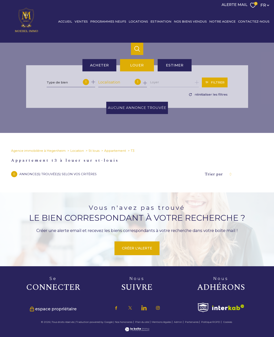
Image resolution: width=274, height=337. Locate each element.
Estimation (160, 21)
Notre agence (222, 21)
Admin (178, 321)
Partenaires (192, 321)
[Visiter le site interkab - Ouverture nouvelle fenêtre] (228, 307)
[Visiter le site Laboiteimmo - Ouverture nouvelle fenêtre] (137, 330)
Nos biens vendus (190, 21)
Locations (138, 21)
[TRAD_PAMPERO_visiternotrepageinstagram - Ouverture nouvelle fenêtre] (158, 308)
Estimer (175, 65)
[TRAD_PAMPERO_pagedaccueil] (26, 32)
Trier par (214, 174)
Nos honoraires (123, 321)
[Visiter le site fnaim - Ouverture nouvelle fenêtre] (203, 307)
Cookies (227, 322)
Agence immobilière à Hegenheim (38, 151)
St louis (94, 151)
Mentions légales (161, 321)
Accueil (65, 21)
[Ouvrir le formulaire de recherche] (215, 82)
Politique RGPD (210, 321)
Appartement (115, 151)
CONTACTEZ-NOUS (253, 21)
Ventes (81, 21)
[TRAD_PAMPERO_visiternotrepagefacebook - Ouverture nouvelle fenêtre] (116, 308)
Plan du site (142, 321)
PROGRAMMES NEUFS (108, 21)
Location (77, 151)
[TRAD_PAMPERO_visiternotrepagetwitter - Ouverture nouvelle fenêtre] (130, 308)
